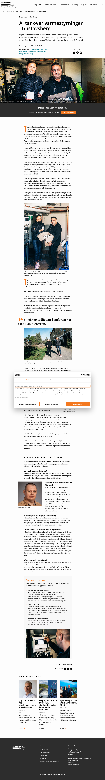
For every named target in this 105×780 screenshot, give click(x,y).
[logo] (9, 4)
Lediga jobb (37, 5)
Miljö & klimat (41, 52)
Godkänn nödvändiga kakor (27, 404)
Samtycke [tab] (27, 380)
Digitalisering (32, 52)
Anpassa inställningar (52, 404)
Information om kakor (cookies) (49, 762)
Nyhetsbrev (94, 5)
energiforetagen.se (73, 764)
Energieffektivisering (26, 54)
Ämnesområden (51, 4)
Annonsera (65, 5)
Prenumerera (69, 112)
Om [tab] (78, 380)
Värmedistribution (37, 49)
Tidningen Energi (79, 4)
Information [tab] (52, 380)
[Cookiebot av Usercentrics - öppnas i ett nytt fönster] (82, 375)
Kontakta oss (44, 749)
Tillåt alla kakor (77, 404)
